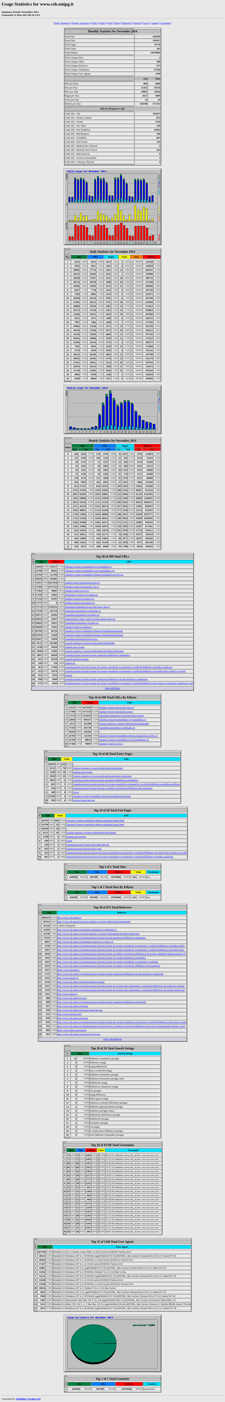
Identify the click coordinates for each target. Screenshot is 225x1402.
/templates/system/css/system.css (81, 594)
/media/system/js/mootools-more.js (82, 582)
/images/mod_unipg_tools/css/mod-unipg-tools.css (90, 618)
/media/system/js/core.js (77, 590)
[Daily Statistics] (62, 23)
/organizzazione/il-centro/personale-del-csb (87, 844)
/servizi (68, 675)
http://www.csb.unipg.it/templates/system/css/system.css (85, 941)
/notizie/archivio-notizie (77, 659)
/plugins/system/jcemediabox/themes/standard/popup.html (94, 630)
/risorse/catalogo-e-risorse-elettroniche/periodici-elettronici (94, 651)
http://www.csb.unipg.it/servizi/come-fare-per (80, 1010)
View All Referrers (112, 1039)
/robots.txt (70, 663)
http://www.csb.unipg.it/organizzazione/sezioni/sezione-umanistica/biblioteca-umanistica (101, 937)
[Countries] (165, 23)
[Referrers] (126, 23)
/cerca (76, 792)
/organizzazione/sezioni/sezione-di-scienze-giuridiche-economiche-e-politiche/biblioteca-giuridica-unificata (118, 667)
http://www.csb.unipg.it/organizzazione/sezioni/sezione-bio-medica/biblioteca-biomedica (101, 957)
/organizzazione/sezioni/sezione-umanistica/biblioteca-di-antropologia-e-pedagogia (106, 679)
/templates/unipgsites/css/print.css (82, 622)
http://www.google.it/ (68, 977)
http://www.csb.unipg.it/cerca (72, 998)
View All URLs (112, 688)
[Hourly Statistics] (80, 23)
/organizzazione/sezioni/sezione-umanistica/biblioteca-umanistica (97, 655)
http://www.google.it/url (69, 1014)
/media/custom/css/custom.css (80, 602)
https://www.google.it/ (68, 969)
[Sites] (117, 23)
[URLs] (95, 23)
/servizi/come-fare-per (84, 800)
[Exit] (110, 23)
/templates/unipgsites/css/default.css (83, 610)
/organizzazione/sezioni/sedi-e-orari (84, 848)
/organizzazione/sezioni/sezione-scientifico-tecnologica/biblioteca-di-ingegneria (112, 788)
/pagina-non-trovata (75, 647)
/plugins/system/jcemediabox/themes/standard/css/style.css (94, 574)
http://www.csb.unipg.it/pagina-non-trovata (78, 1034)
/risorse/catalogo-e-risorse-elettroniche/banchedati (90, 643)
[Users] (146, 23)
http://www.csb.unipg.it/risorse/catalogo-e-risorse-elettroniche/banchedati (94, 921)
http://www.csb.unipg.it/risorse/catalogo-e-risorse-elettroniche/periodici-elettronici (98, 933)
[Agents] (154, 23)
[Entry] (103, 23)
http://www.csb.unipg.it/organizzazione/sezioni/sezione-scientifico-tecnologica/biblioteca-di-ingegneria (108, 965)
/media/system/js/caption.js (78, 626)
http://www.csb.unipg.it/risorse (72, 1006)
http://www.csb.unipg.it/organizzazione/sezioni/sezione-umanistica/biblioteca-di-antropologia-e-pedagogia (110, 973)
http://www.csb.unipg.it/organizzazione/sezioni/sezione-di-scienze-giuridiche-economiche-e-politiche (107, 961)
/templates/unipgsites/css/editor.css (82, 614)
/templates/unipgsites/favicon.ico (81, 639)
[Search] (137, 23)
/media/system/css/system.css (79, 598)
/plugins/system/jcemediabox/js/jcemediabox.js (88, 566)
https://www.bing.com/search (71, 1030)
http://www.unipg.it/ (67, 993)
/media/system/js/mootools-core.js (82, 586)
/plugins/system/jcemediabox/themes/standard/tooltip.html (94, 635)
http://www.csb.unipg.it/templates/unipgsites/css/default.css (87, 929)
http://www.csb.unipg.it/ (69, 917)
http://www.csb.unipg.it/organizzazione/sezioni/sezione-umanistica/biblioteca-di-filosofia (101, 1002)
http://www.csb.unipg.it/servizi (72, 1018)
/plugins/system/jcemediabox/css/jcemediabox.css (90, 570)
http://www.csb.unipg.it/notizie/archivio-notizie (81, 981)
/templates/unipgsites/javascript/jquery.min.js (87, 606)
